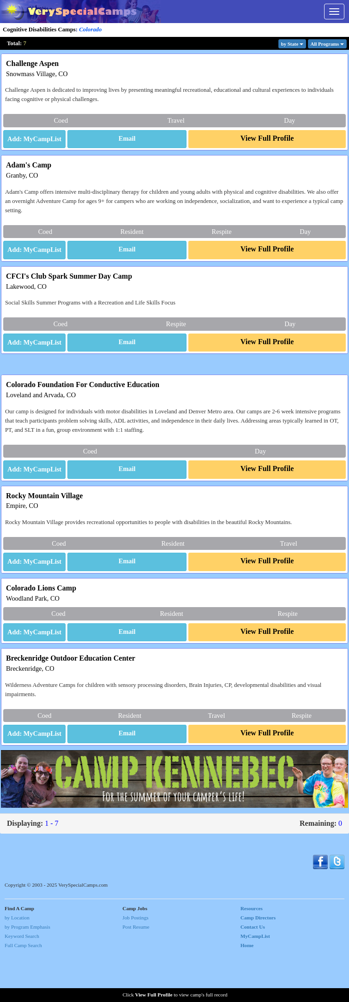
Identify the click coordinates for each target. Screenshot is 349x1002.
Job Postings (135, 964)
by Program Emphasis (27, 974)
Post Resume (135, 974)
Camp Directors (258, 964)
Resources (252, 955)
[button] (127, 139)
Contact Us (253, 974)
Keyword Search (22, 983)
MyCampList (255, 983)
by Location (17, 964)
